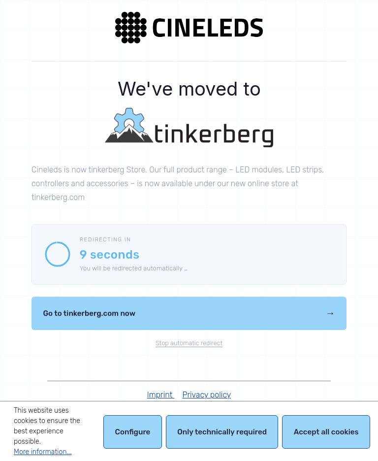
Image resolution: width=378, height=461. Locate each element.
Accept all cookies (326, 433)
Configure (133, 433)
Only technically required (222, 433)
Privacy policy (206, 394)
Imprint (161, 394)
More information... (42, 452)
